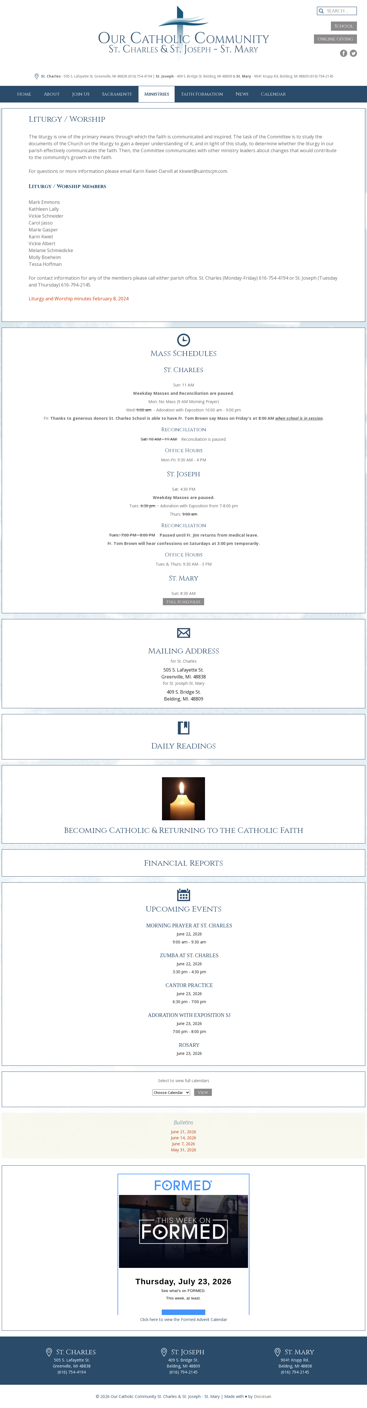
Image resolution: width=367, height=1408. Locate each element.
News (242, 94)
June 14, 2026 (183, 1137)
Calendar (273, 94)
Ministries (156, 94)
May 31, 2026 (183, 1149)
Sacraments (117, 94)
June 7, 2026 (183, 1143)
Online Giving (335, 39)
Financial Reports (183, 863)
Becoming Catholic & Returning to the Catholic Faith (183, 830)
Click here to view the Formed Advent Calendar (183, 1319)
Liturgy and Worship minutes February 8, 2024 (78, 298)
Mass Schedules (183, 353)
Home (24, 94)
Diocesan (262, 1396)
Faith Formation (202, 94)
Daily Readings (183, 746)
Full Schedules (183, 602)
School (344, 26)
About (52, 94)
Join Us (80, 94)
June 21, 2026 (183, 1131)
